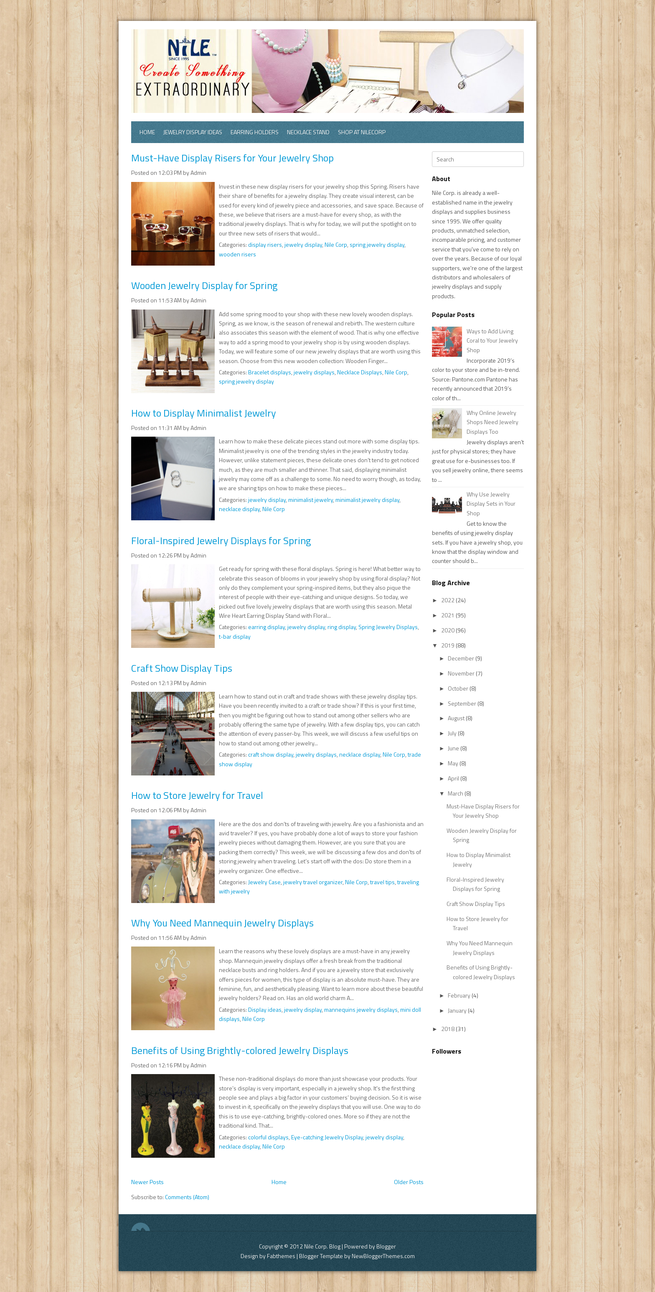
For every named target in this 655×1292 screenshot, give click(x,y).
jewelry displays (314, 372)
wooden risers (237, 254)
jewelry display (303, 244)
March (456, 793)
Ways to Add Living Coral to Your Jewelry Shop (492, 340)
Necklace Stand (308, 132)
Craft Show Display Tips (181, 667)
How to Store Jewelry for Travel (197, 795)
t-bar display (235, 636)
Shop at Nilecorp (362, 132)
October (459, 688)
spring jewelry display (377, 244)
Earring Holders (255, 132)
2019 (448, 645)
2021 (448, 615)
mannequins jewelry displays (361, 1009)
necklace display (239, 508)
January (458, 1010)
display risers (265, 244)
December (461, 658)
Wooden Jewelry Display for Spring (204, 285)
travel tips (382, 882)
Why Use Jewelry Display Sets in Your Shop (491, 503)
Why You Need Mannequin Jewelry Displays (222, 922)
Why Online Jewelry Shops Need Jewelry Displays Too (492, 422)
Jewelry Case (264, 882)
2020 (448, 630)
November (462, 673)
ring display (342, 626)
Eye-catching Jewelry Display (327, 1137)
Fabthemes (281, 1255)
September (462, 703)
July (453, 733)
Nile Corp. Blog (323, 1246)
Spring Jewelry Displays (388, 626)
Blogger (386, 1246)
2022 (448, 600)
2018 (448, 1028)
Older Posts (409, 1181)
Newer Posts (147, 1181)
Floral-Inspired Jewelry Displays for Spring (221, 540)
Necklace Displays (359, 372)
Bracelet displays (269, 372)
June (454, 748)
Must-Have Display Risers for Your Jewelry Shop (232, 157)
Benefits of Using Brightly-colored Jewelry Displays (239, 1050)
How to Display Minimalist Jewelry (203, 412)
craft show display (270, 754)
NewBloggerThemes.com (383, 1255)
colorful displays (268, 1137)
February (460, 995)
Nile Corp (336, 244)
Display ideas (265, 1009)
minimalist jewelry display (367, 499)
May (454, 763)
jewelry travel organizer (313, 882)
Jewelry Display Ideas (192, 132)
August (457, 718)
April (454, 778)
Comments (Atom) (187, 1196)
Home (147, 132)
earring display (266, 626)
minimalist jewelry (310, 499)
